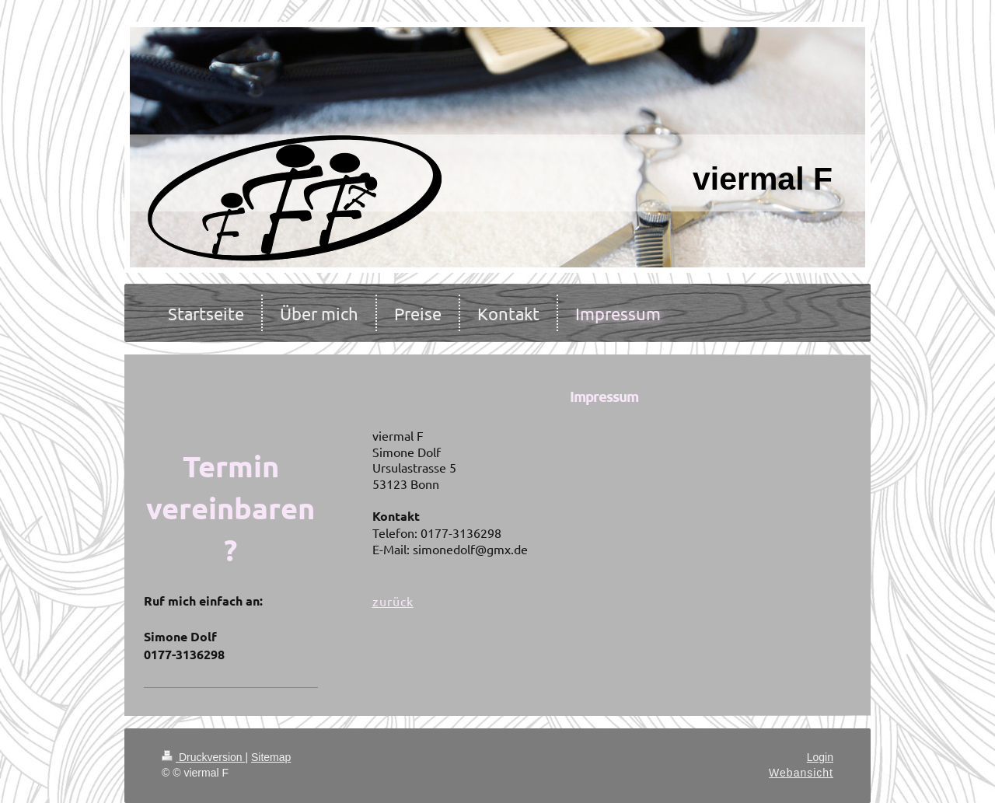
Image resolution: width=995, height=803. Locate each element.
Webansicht (801, 772)
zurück (393, 601)
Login (820, 757)
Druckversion (203, 757)
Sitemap (271, 757)
